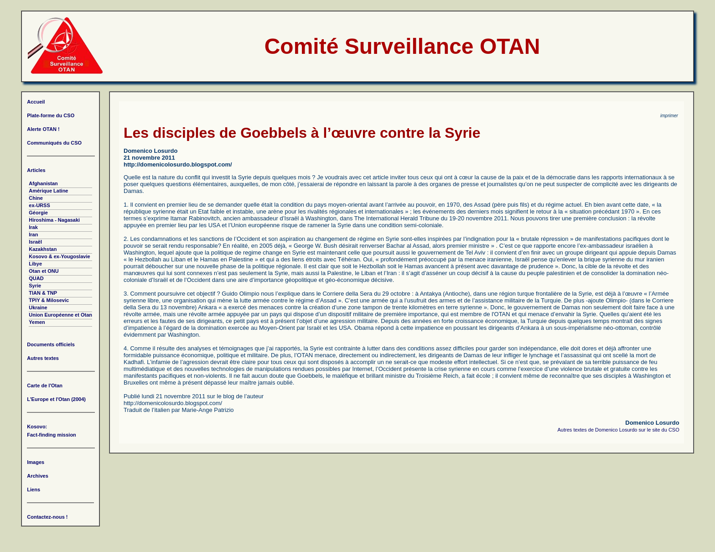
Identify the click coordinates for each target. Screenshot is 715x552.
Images (35, 462)
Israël (35, 242)
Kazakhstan (43, 249)
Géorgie (38, 212)
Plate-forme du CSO (50, 115)
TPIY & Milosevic (49, 300)
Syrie (35, 285)
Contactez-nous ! (47, 517)
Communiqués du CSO (54, 143)
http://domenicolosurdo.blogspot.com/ (178, 164)
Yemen (37, 322)
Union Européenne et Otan (60, 315)
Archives (37, 476)
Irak (33, 227)
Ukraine (38, 307)
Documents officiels (51, 344)
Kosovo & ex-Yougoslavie (59, 256)
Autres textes (43, 358)
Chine (36, 198)
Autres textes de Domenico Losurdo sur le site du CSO (618, 429)
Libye (35, 263)
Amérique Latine (48, 190)
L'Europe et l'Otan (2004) (56, 399)
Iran (33, 234)
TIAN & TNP (43, 293)
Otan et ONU (43, 271)
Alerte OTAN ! (43, 129)
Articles (36, 170)
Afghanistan (43, 183)
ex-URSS (39, 205)
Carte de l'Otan (44, 385)
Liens (33, 489)
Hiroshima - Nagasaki (54, 220)
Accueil (36, 101)
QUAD (36, 278)
